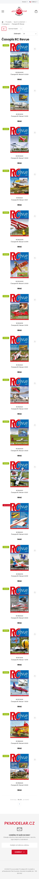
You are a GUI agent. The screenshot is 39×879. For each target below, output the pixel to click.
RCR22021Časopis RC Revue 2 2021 (19, 366)
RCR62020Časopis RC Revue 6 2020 (19, 617)
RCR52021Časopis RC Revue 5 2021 (19, 533)
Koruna (24, 2)
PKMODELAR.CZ (19, 823)
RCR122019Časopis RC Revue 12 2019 (19, 241)
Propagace (6, 24)
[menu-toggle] (3, 11)
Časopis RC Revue (18, 24)
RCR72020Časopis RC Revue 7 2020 (19, 700)
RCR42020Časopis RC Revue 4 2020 (19, 450)
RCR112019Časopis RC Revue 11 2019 (19, 115)
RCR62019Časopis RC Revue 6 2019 (19, 575)
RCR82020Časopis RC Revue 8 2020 (19, 742)
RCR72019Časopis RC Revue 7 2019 (19, 659)
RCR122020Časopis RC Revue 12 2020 (19, 282)
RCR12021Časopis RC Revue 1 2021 (19, 199)
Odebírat (18, 852)
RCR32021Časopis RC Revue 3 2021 (19, 408)
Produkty (9, 22)
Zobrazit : (17, 34)
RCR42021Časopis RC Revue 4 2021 (19, 491)
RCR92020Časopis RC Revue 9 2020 (19, 784)
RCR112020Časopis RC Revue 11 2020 (19, 157)
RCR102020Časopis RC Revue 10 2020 (19, 73)
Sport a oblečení (19, 22)
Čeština (33, 2)
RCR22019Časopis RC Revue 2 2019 (19, 324)
